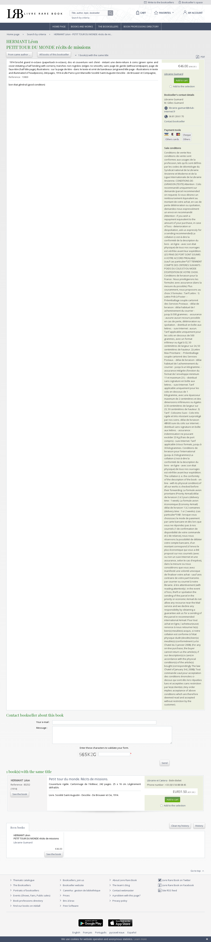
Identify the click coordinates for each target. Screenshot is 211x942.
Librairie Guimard (173, 74)
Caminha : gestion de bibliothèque (81, 893)
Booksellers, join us (71, 883)
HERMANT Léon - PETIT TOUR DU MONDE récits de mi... (83, 34)
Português (100, 935)
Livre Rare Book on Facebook (176, 888)
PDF (200, 56)
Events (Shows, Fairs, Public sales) (29, 899)
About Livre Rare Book (125, 883)
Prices (66, 898)
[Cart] (140, 13)
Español (131, 935)
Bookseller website (71, 888)
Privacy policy (117, 904)
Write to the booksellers (159, 2)
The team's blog (119, 888)
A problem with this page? (124, 899)
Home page (59, 26)
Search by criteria (80, 17)
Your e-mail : (35, 722)
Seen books (17, 831)
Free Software (71, 909)
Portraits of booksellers (26, 893)
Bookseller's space (191, 2)
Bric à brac (68, 904)
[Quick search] (90, 13)
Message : (34, 727)
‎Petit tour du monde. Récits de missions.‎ (78, 782)
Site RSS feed (167, 893)
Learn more (140, 939)
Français (87, 935)
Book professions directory (141, 26)
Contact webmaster (121, 893)
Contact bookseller (174, 121)
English (76, 935)
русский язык (117, 935)
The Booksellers (108, 26)
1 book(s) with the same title (91, 55)
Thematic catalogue (21, 883)
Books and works (82, 26)
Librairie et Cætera (157, 783)
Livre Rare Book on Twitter (174, 883)
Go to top (198, 874)
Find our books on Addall (24, 909)
